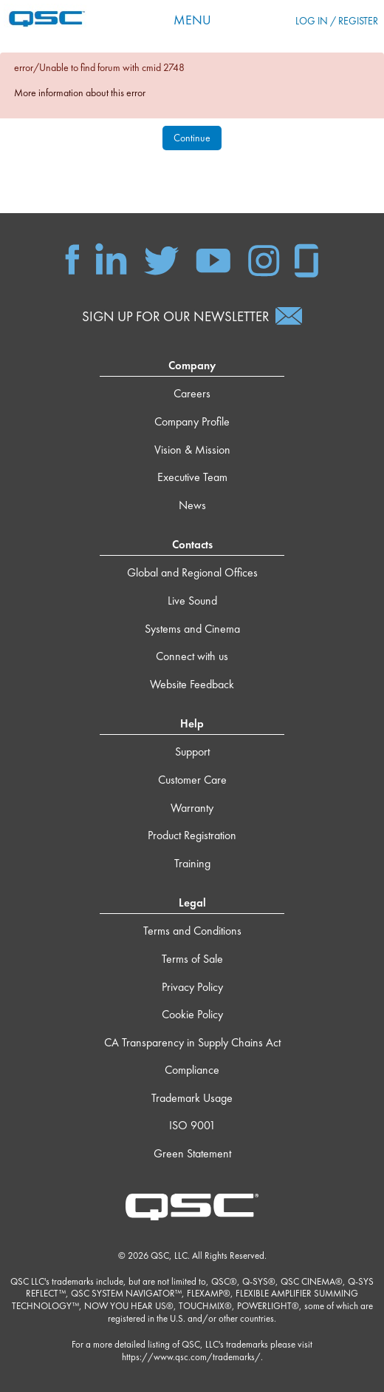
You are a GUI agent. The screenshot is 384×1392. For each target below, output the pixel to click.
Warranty (192, 808)
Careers (192, 393)
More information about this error (79, 92)
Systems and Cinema (192, 628)
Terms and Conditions (192, 930)
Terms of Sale (192, 958)
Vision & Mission (192, 449)
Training (192, 863)
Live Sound (192, 600)
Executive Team (192, 477)
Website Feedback (192, 684)
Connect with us (192, 656)
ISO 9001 (192, 1125)
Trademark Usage (192, 1098)
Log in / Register (336, 20)
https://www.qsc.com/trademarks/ (191, 1357)
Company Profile (192, 421)
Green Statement (192, 1153)
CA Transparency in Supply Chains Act (192, 1042)
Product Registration (192, 835)
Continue (192, 137)
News (192, 505)
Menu (192, 19)
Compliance (192, 1069)
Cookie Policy (192, 1014)
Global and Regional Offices (192, 572)
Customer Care (192, 779)
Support (192, 751)
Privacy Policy (192, 987)
